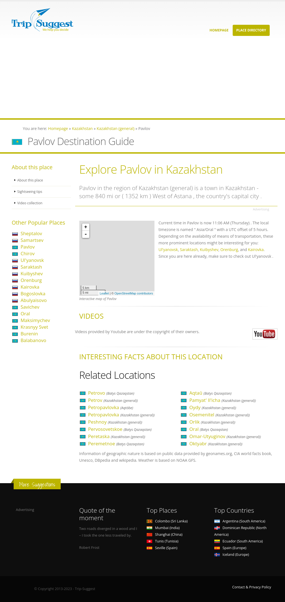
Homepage (219, 30)
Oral (25, 313)
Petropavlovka (110, 407)
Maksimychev (35, 320)
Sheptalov (31, 233)
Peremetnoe (116, 443)
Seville (162, 548)
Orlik (212, 422)
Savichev (30, 307)
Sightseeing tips (30, 191)
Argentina (240, 521)
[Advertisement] (142, 79)
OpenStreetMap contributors (133, 293)
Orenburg (31, 280)
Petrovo (111, 393)
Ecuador (238, 541)
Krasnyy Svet (34, 327)
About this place (30, 180)
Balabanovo (33, 340)
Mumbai (163, 527)
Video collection (30, 203)
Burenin (29, 333)
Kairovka (30, 287)
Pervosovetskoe (120, 429)
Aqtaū (210, 393)
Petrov (113, 400)
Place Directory (251, 30)
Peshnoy (115, 422)
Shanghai (164, 534)
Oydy (212, 407)
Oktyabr (215, 443)
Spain (230, 548)
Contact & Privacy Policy (251, 587)
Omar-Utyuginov (225, 436)
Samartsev (32, 240)
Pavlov (28, 247)
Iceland (231, 554)
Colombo (167, 521)
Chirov (28, 253)
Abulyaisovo (34, 300)
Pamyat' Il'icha (222, 400)
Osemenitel (219, 414)
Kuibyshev (32, 273)
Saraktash (31, 267)
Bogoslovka (33, 293)
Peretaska (116, 436)
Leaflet (104, 293)
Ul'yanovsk (32, 260)
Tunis (162, 541)
